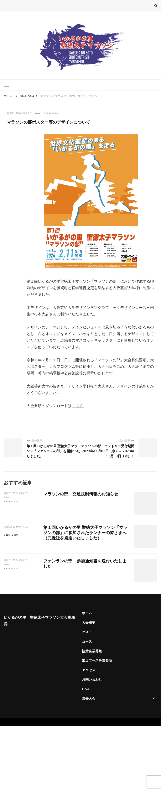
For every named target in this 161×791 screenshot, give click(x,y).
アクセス (88, 670)
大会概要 (88, 622)
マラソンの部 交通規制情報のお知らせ (80, 494)
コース (87, 641)
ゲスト (87, 632)
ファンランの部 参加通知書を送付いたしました (84, 563)
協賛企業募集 (92, 651)
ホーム (87, 613)
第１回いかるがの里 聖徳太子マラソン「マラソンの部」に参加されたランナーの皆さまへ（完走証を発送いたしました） (85, 533)
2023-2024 (50, 113)
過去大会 (88, 698)
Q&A (86, 689)
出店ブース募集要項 (97, 660)
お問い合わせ (92, 679)
